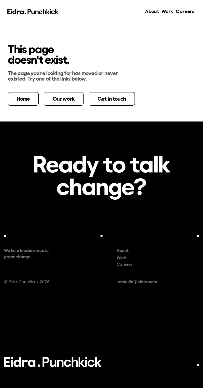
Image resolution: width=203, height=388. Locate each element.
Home (23, 99)
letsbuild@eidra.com (137, 281)
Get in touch (112, 99)
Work (167, 11)
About (152, 11)
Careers (186, 11)
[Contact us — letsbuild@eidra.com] (101, 175)
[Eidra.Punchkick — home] (32, 11)
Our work (64, 99)
